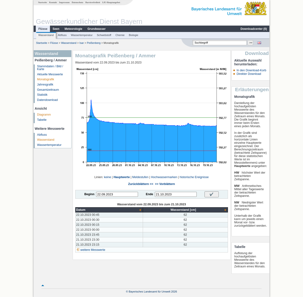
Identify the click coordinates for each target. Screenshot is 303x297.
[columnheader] (109, 209)
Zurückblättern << (140, 184)
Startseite (42, 2)
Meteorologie (73, 29)
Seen (56, 29)
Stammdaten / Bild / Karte (50, 68)
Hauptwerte (122, 177)
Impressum (64, 2)
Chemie (120, 35)
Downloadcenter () (254, 29)
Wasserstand (46, 35)
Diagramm (44, 114)
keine (107, 177)
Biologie (133, 35)
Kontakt (53, 2)
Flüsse (42, 29)
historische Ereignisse (194, 177)
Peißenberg (94, 42)
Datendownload (47, 100)
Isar (82, 42)
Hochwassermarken (164, 177)
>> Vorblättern (165, 184)
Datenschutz (77, 2)
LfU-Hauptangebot (111, 2)
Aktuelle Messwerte (50, 74)
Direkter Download (248, 74)
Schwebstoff (104, 35)
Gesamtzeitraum (48, 89)
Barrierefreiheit (92, 2)
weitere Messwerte (92, 250)
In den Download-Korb (251, 70)
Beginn (89, 194)
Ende (149, 194)
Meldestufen (140, 177)
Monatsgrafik (45, 79)
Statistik (42, 94)
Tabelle (42, 120)
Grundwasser (97, 29)
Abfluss (62, 35)
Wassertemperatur (82, 35)
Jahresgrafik (45, 84)
